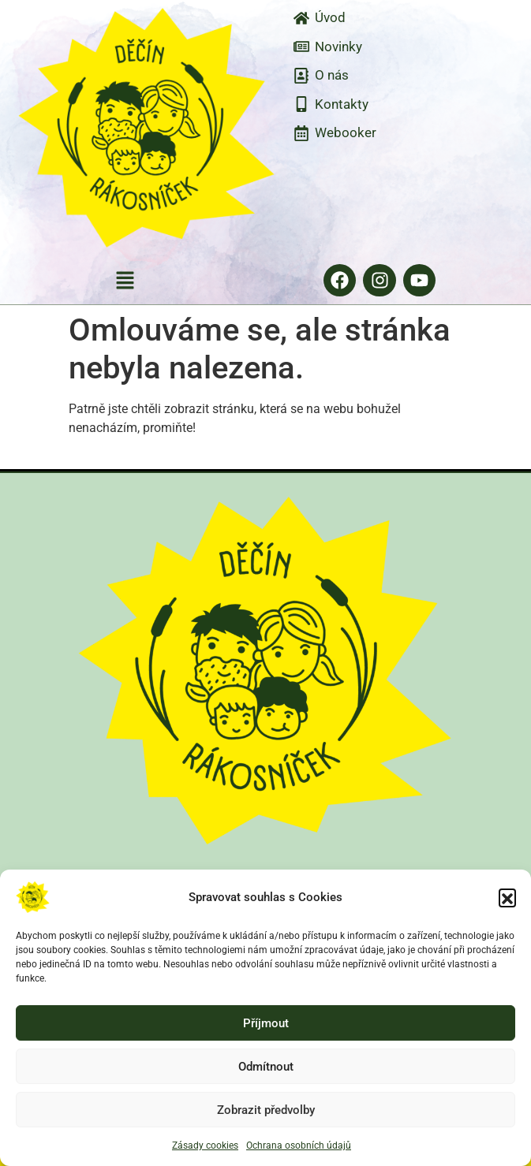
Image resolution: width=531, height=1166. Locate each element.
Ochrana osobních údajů (298, 1145)
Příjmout (266, 1023)
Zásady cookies (205, 1145)
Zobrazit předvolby (266, 1110)
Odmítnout (266, 1067)
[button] (507, 897)
